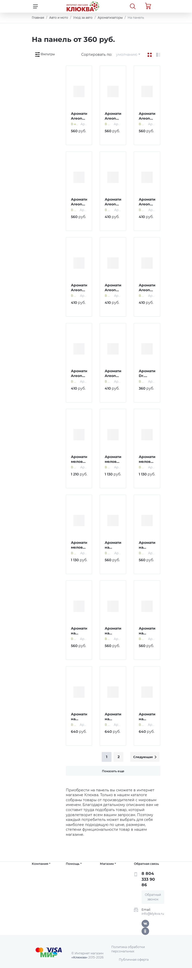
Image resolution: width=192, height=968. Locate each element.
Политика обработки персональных (128, 949)
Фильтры (45, 54)
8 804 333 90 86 (148, 879)
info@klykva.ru (153, 914)
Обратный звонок (153, 897)
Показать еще (113, 771)
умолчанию (126, 54)
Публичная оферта (134, 959)
